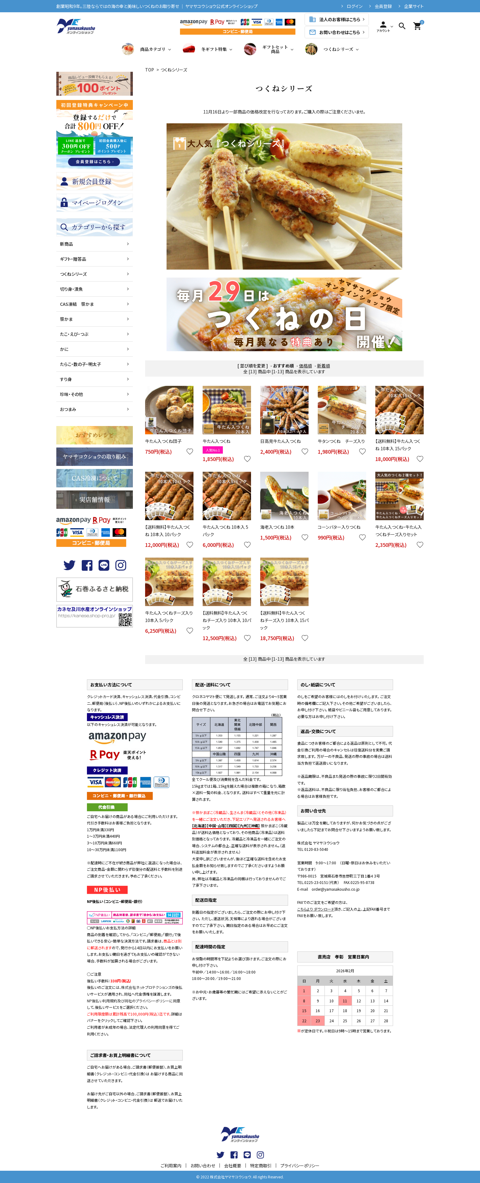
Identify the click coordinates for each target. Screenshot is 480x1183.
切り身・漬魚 (71, 289)
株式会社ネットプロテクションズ (146, 987)
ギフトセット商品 (266, 49)
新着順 (323, 366)
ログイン (354, 6)
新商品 (66, 244)
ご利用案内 (171, 1165)
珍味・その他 (71, 394)
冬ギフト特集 (205, 49)
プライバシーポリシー (300, 1165)
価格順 (305, 366)
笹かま (66, 319)
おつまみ (68, 409)
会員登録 (383, 6)
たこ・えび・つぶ (74, 334)
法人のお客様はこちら (334, 19)
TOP (149, 70)
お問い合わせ (202, 1165)
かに (64, 349)
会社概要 (232, 1165)
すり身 (66, 379)
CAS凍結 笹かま (77, 304)
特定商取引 (261, 1165)
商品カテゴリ (144, 49)
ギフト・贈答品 (73, 259)
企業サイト (414, 6)
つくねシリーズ (329, 49)
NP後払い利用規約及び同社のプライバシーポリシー (128, 1000)
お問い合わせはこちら (334, 32)
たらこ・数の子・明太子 (80, 364)
